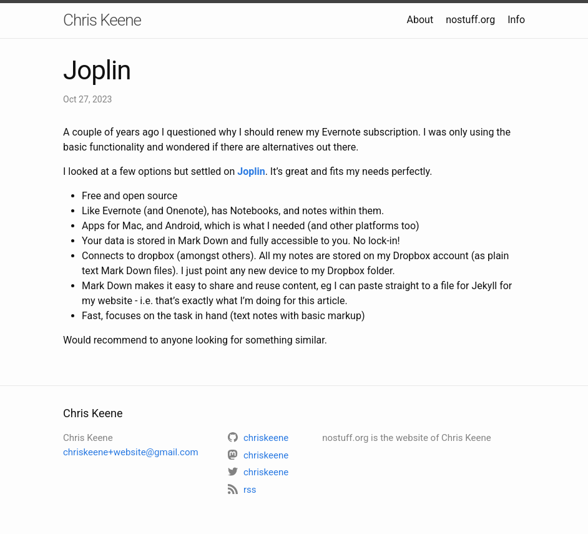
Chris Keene (102, 20)
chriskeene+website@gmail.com (130, 452)
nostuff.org (470, 20)
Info (516, 20)
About (420, 20)
